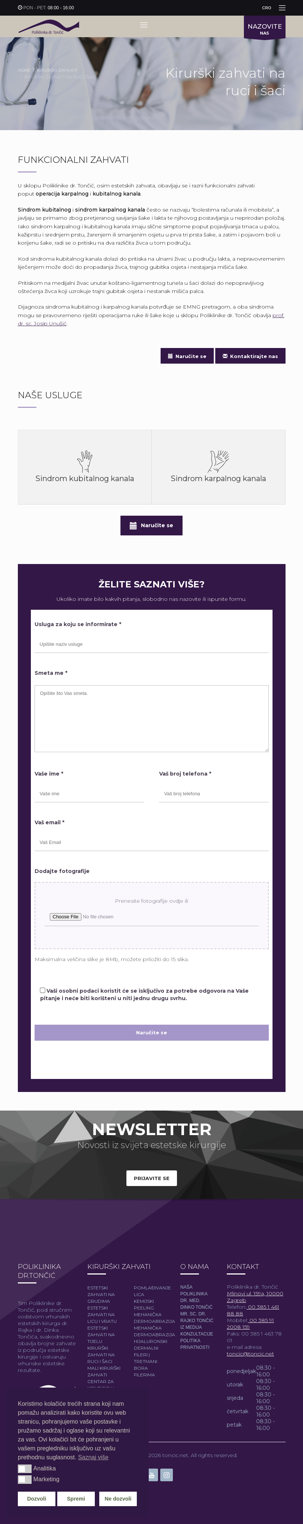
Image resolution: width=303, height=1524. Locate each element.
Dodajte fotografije (62, 871)
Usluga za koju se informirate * (78, 624)
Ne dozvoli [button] (118, 1499)
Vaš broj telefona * (185, 773)
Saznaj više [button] (93, 1457)
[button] (25, 1469)
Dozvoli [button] (36, 1499)
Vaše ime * (49, 773)
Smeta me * (51, 673)
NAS (265, 30)
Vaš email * (49, 822)
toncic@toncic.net (250, 1353)
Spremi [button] (76, 1499)
